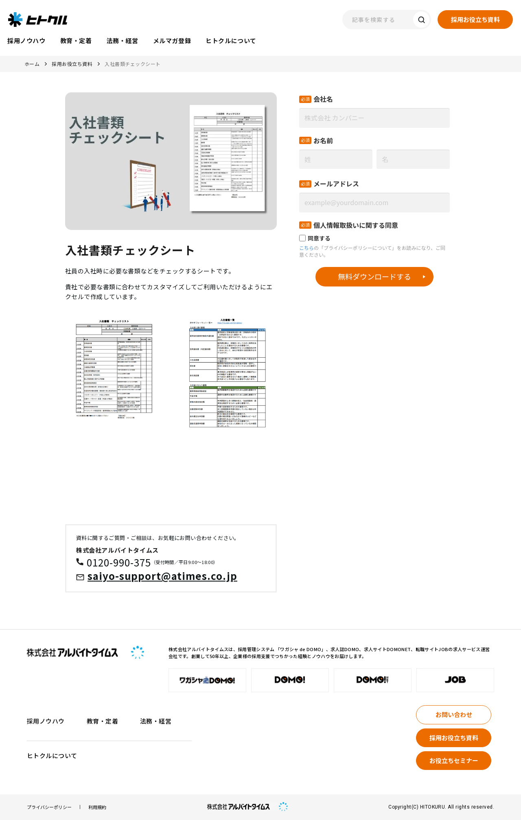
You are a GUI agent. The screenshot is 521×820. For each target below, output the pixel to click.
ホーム (31, 63)
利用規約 (97, 807)
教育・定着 (102, 721)
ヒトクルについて (52, 755)
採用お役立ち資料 (72, 63)
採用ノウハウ (46, 721)
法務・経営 (155, 721)
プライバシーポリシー (49, 807)
